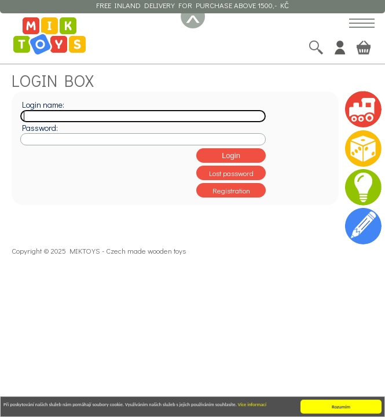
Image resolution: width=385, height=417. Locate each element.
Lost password (231, 173)
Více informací (252, 405)
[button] (362, 24)
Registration (231, 190)
